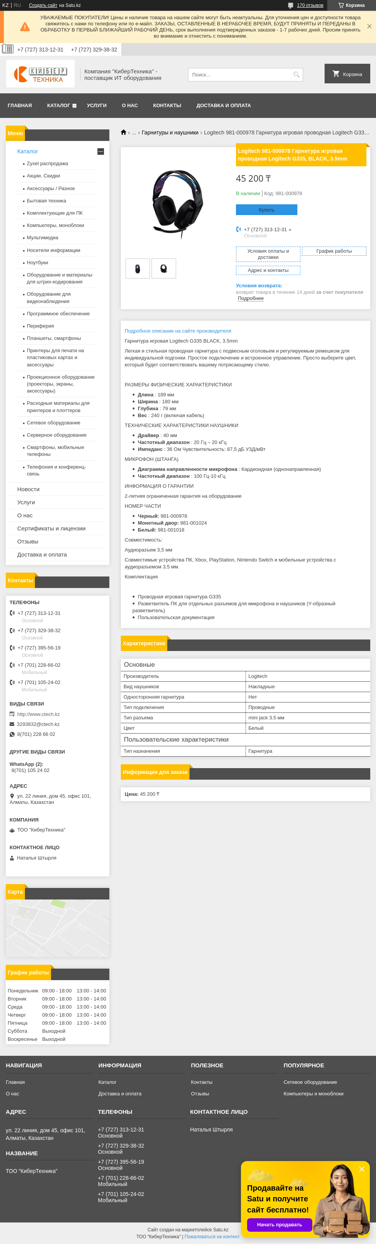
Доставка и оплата (223, 105)
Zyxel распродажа (47, 163)
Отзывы (27, 541)
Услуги (97, 105)
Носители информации (53, 250)
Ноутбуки (37, 262)
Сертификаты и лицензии (51, 528)
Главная (20, 105)
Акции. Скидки (43, 176)
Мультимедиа (42, 237)
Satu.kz (220, 1229)
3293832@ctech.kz (38, 724)
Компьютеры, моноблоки (55, 225)
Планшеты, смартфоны (54, 338)
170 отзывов (310, 5)
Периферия (40, 326)
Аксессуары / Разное (51, 188)
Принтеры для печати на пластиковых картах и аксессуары (55, 357)
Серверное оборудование (57, 435)
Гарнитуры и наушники (170, 132)
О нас (130, 105)
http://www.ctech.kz (38, 714)
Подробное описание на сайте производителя (178, 331)
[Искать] (296, 74)
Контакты (167, 105)
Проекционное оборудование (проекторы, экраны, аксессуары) (61, 384)
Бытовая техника (46, 201)
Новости (28, 489)
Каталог (58, 105)
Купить (266, 210)
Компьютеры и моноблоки (313, 1094)
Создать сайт (43, 5)
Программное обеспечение (58, 313)
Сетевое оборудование (54, 423)
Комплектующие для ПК (54, 213)
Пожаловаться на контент (212, 1236)
